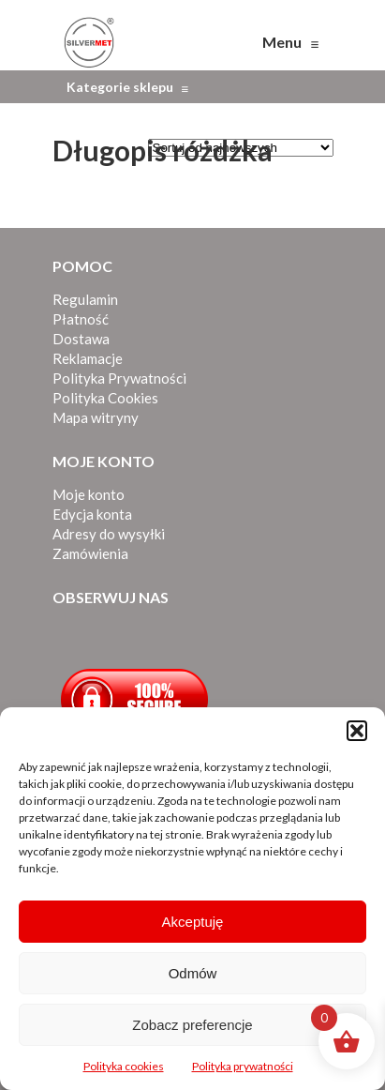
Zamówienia (90, 553)
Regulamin (85, 299)
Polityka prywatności (242, 1066)
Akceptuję (193, 922)
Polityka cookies (123, 1066)
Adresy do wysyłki (108, 533)
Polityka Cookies (105, 397)
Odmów (193, 973)
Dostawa (81, 338)
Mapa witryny (95, 417)
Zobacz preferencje (192, 1025)
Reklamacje (87, 358)
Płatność (80, 318)
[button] (357, 730)
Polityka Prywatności (119, 378)
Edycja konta (92, 514)
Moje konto (88, 494)
